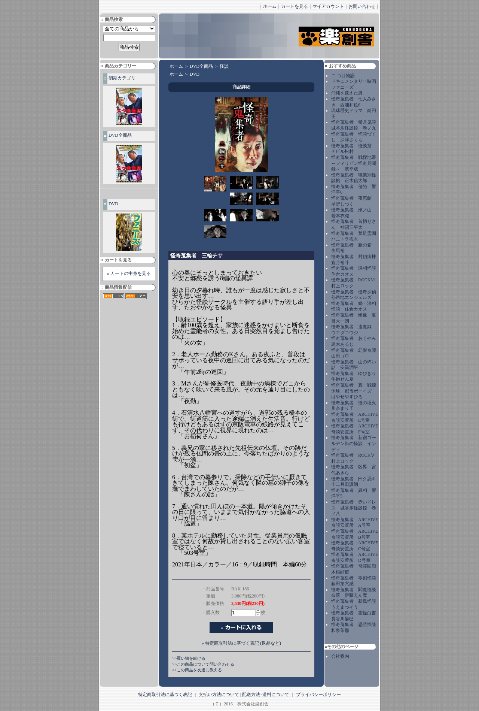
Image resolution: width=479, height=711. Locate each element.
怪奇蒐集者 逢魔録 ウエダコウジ (353, 329)
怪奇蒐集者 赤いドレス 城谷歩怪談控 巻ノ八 (353, 507)
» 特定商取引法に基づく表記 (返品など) (241, 643)
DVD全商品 (120, 135)
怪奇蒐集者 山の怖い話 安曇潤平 (353, 364)
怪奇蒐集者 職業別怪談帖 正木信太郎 (353, 178)
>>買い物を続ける (188, 658)
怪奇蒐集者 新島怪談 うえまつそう (356, 604)
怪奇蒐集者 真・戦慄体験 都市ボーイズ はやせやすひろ (353, 390)
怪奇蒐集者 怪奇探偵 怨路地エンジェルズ (356, 294)
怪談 (224, 66)
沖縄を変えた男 (347, 93)
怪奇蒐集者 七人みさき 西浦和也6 (353, 102)
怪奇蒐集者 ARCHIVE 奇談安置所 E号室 (354, 417)
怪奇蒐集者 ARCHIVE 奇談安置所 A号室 (354, 522)
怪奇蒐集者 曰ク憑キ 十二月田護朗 (356, 481)
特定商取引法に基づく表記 (165, 694)
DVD (113, 203)
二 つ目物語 (343, 75)
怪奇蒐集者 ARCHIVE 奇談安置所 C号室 (354, 545)
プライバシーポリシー (318, 694)
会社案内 (340, 656)
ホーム (270, 6)
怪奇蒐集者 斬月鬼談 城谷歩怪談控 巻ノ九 (356, 125)
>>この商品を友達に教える (197, 670)
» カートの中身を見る (129, 273)
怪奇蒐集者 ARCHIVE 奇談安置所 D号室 (354, 557)
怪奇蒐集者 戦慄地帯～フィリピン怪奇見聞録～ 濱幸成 (353, 163)
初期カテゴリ (122, 78)
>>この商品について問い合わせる (203, 664)
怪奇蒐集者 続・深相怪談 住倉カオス (353, 306)
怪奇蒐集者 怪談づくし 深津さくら (353, 137)
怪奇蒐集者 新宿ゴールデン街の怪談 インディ (353, 443)
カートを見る (294, 6)
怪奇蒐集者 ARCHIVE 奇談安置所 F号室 (354, 429)
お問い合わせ (361, 6)
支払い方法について (219, 694)
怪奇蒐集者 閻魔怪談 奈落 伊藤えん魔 (356, 592)
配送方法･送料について (265, 694)
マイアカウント (328, 6)
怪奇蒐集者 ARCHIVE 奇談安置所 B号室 (354, 534)
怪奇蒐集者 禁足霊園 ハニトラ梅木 (356, 236)
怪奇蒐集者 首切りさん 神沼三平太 (353, 224)
